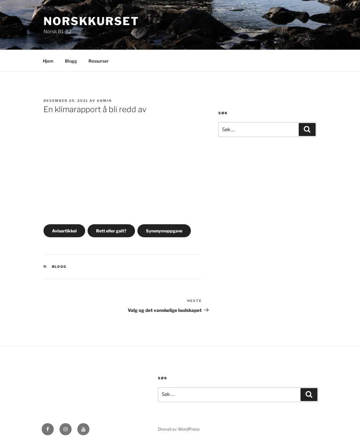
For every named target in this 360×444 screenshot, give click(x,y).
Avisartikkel (64, 230)
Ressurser (98, 60)
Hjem (48, 60)
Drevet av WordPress (179, 429)
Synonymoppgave (164, 230)
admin (104, 101)
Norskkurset (91, 21)
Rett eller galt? (111, 230)
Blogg (71, 60)
